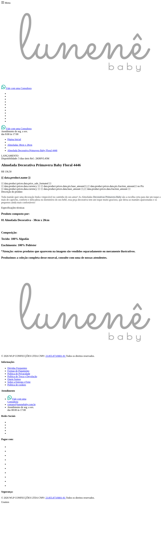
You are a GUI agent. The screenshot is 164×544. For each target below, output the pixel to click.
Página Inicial (14, 139)
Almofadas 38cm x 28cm (19, 145)
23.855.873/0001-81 (55, 356)
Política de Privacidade (18, 373)
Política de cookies (16, 384)
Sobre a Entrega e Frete (18, 382)
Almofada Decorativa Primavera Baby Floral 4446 (32, 150)
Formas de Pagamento (18, 371)
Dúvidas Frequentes (17, 368)
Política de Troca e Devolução (22, 376)
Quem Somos (14, 379)
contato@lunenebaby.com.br (21, 404)
